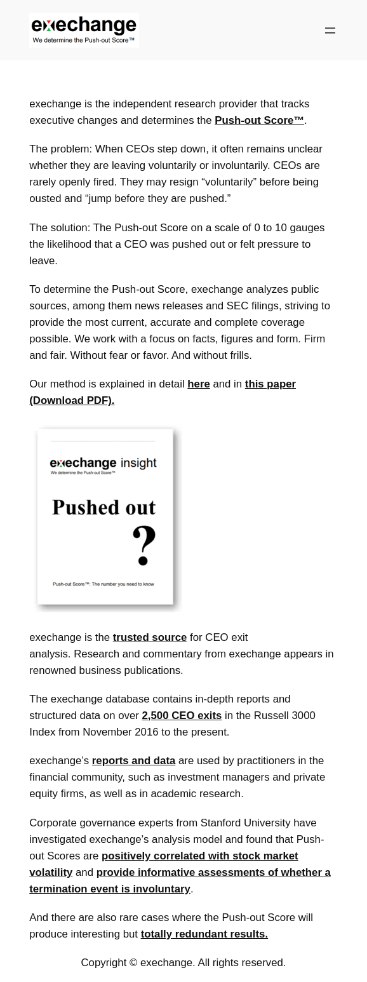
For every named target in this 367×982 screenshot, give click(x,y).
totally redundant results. (204, 934)
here (198, 384)
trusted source (150, 637)
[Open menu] (330, 30)
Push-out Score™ (259, 120)
